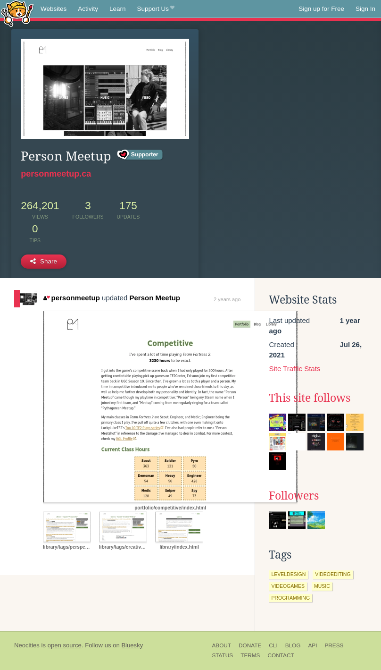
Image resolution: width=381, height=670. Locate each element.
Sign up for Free (321, 8)
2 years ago (227, 299)
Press (333, 645)
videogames (288, 586)
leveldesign (288, 574)
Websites (53, 8)
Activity (88, 8)
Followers (294, 496)
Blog (293, 645)
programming (290, 598)
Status (222, 655)
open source (65, 645)
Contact (280, 655)
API (312, 645)
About (221, 645)
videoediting (332, 574)
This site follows (309, 398)
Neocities (27, 645)
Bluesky (132, 645)
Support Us (155, 9)
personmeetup (71, 298)
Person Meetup (154, 298)
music (322, 586)
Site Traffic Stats (294, 369)
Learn (117, 8)
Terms (250, 655)
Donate (250, 645)
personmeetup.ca (56, 173)
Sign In (365, 8)
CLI (273, 645)
